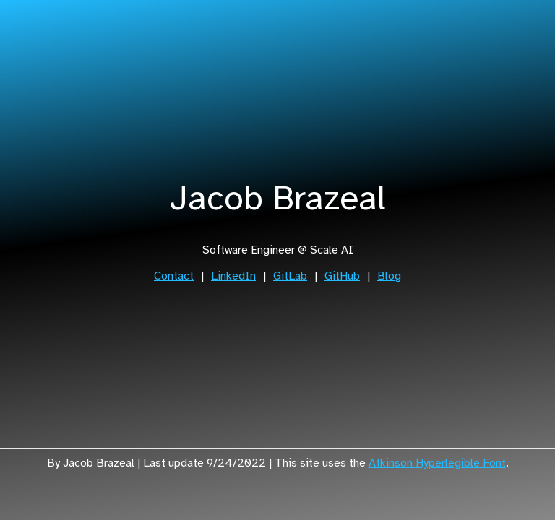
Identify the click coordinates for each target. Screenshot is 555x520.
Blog (389, 276)
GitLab (290, 276)
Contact (174, 276)
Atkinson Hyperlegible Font (437, 463)
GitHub (342, 276)
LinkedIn (233, 276)
